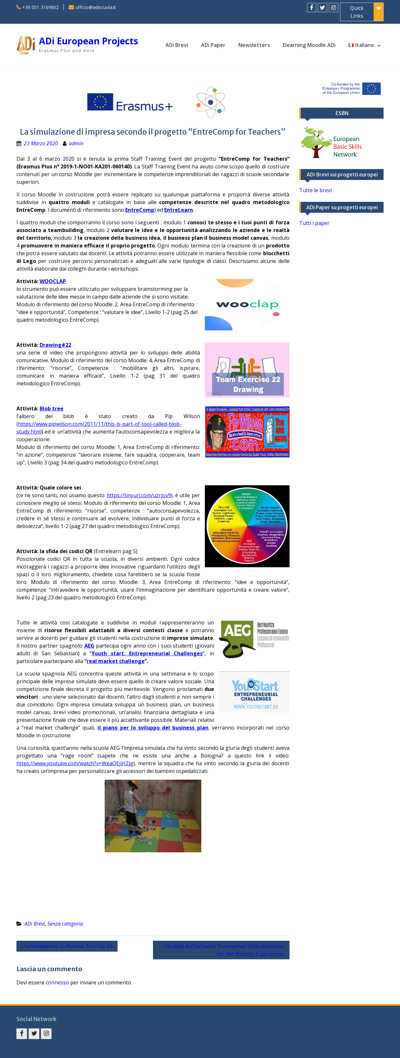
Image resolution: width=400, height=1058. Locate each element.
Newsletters (254, 45)
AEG (89, 645)
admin (76, 143)
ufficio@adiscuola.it (96, 7)
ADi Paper (213, 45)
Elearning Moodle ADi (309, 45)
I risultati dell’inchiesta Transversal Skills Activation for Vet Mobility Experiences (223, 950)
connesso (57, 982)
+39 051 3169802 (40, 7)
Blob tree (51, 408)
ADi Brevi (177, 45)
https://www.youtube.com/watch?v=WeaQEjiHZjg (74, 763)
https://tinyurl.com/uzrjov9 (139, 495)
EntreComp (139, 209)
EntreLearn (178, 209)
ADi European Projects (88, 41)
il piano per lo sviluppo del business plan (153, 727)
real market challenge (116, 661)
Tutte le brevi (315, 190)
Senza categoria (65, 923)
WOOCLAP (53, 281)
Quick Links (357, 11)
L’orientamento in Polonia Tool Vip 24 (67, 946)
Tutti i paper (314, 223)
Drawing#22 (55, 344)
